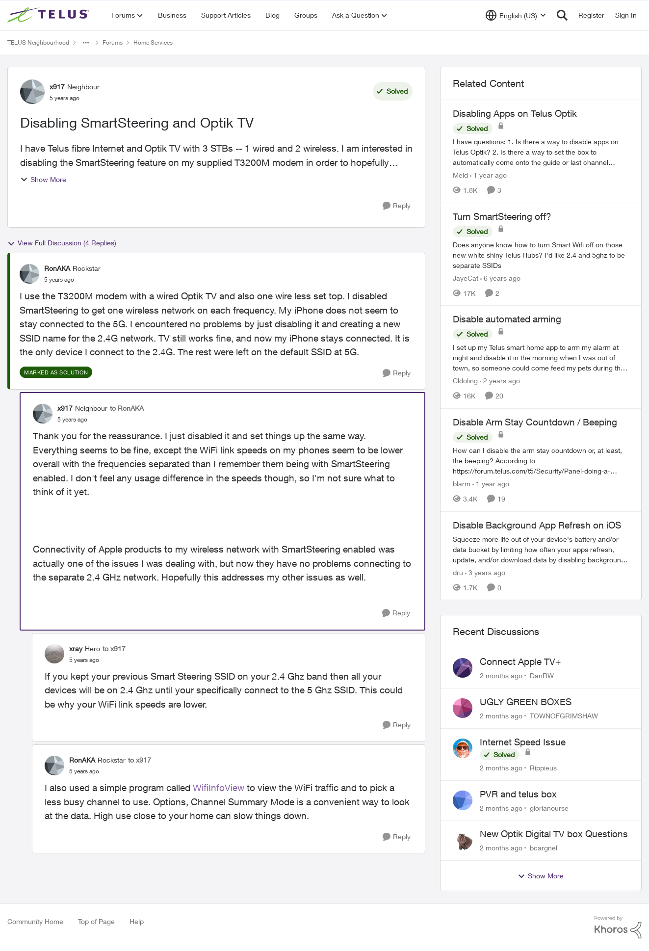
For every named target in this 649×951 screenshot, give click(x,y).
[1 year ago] (488, 175)
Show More (43, 179)
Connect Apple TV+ (520, 661)
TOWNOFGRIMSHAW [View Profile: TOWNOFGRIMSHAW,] (564, 716)
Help (137, 921)
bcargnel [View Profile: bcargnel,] (543, 848)
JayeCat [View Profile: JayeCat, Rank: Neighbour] (465, 277)
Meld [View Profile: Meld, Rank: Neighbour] (460, 175)
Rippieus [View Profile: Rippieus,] (543, 768)
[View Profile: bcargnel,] (462, 840)
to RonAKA (127, 408)
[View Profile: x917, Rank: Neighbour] (32, 91)
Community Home (35, 921)
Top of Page (96, 921)
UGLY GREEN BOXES (525, 701)
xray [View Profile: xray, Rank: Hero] (75, 648)
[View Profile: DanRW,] (462, 668)
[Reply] (397, 205)
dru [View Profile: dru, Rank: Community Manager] (458, 572)
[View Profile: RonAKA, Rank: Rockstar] (29, 274)
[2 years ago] (500, 380)
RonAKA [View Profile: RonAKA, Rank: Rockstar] (57, 268)
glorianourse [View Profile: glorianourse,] (549, 807)
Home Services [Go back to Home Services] (153, 42)
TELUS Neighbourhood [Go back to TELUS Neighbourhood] (38, 42)
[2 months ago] (501, 675)
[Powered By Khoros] (618, 927)
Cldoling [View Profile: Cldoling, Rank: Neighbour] (465, 380)
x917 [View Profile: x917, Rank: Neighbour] (57, 86)
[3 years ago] (485, 572)
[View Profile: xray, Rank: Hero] (54, 653)
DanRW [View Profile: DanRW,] (542, 675)
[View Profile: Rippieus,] (462, 748)
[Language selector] (515, 15)
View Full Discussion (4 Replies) (61, 242)
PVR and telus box (518, 794)
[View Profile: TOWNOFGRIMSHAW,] (462, 708)
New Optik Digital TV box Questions (554, 833)
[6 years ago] (500, 277)
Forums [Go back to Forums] (113, 42)
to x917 (114, 648)
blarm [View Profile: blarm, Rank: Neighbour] (461, 483)
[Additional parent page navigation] (86, 43)
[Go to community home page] (49, 15)
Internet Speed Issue (523, 742)
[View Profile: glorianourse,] (462, 800)
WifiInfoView (218, 787)
